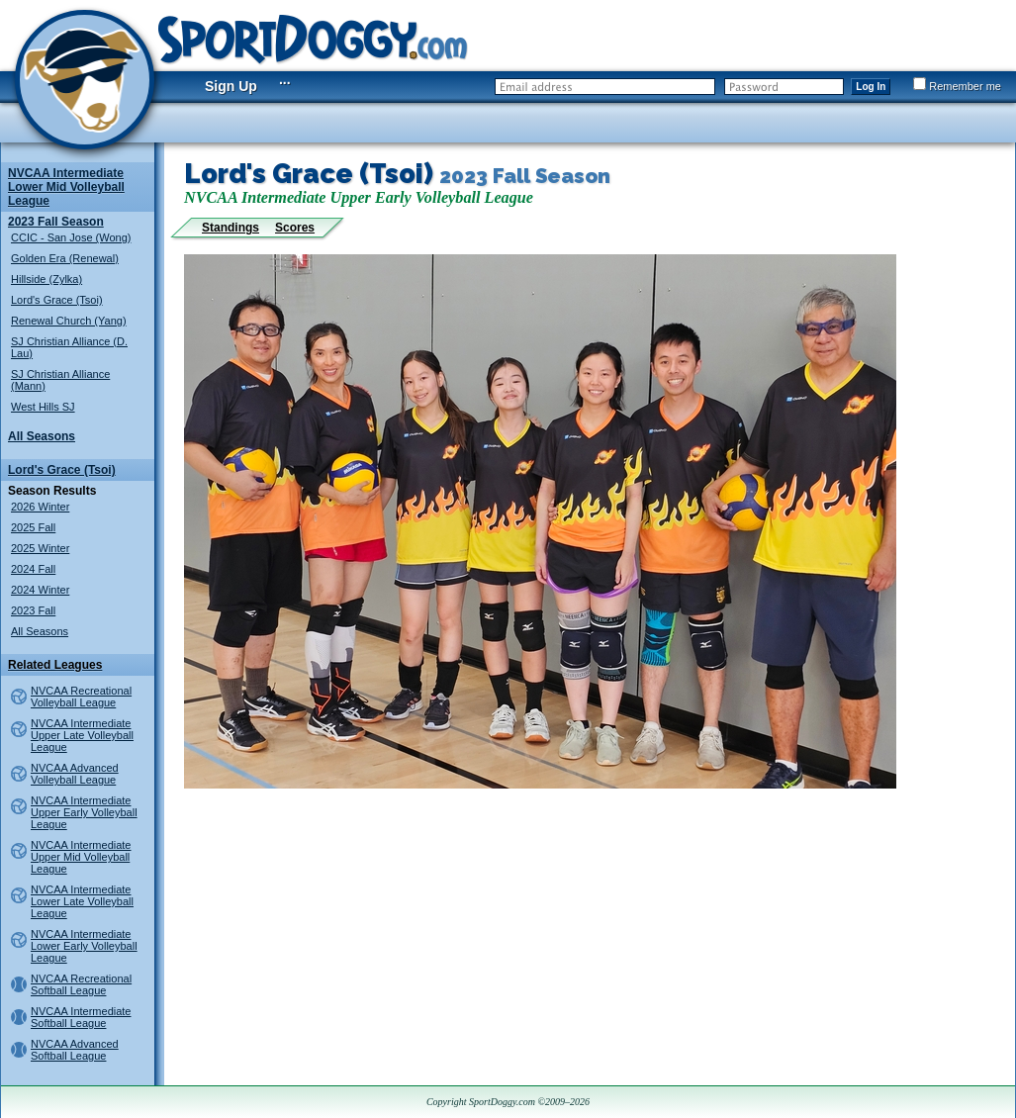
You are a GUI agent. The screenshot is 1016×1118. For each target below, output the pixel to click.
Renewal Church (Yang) (69, 320)
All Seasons (41, 436)
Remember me (957, 86)
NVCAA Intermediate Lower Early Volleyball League (84, 946)
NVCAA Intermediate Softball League (81, 1017)
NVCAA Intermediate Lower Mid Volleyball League (66, 187)
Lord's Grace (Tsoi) (57, 300)
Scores (295, 227)
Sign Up (231, 86)
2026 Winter (40, 506)
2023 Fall (33, 610)
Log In (870, 86)
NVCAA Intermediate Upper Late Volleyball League (82, 735)
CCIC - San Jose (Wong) (71, 237)
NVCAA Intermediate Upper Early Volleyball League (84, 812)
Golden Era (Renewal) (65, 258)
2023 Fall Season (56, 222)
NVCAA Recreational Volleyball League (81, 696)
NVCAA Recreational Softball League (81, 984)
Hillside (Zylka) (46, 279)
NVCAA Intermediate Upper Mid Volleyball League (81, 857)
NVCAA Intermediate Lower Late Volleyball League (82, 901)
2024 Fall (33, 569)
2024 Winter (40, 590)
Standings (230, 227)
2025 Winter (40, 548)
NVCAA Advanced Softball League (75, 1050)
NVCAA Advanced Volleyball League (75, 774)
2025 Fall (33, 527)
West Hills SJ (43, 407)
